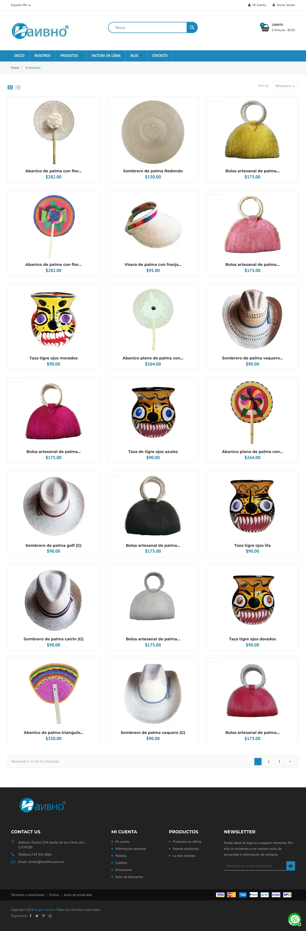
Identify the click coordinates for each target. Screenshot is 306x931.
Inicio (19, 55)
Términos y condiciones (28, 895)
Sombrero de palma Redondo (153, 171)
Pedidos (121, 856)
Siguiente (290, 762)
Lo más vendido (184, 856)
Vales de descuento (129, 877)
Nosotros (42, 55)
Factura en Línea (106, 55)
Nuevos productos (186, 849)
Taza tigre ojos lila (252, 545)
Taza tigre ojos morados (53, 358)
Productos (69, 55)
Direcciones (123, 870)
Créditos (121, 863)
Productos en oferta (187, 842)
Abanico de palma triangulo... (53, 733)
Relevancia (285, 86)
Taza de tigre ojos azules (153, 452)
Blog (135, 55)
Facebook (30, 916)
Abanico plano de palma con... (153, 358)
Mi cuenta (124, 832)
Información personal (130, 849)
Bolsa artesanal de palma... (252, 171)
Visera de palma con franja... (153, 264)
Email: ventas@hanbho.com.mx (41, 862)
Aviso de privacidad (78, 895)
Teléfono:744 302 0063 (35, 854)
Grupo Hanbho (44, 909)
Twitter (36, 916)
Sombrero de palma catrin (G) (53, 639)
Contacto (159, 55)
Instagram (50, 916)
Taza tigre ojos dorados (252, 639)
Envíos (54, 895)
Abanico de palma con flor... (53, 171)
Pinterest (43, 916)
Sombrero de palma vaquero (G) (153, 733)
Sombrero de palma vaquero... (252, 358)
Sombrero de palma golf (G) (53, 545)
